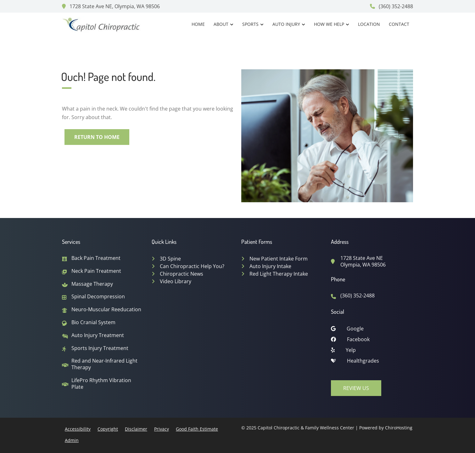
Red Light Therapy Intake (278, 273)
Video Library (175, 281)
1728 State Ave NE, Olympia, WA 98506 (111, 6)
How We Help (329, 24)
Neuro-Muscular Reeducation (106, 309)
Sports (250, 24)
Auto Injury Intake (270, 266)
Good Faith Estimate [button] (197, 429)
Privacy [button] (161, 429)
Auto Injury (286, 24)
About (221, 24)
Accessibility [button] (78, 429)
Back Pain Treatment (95, 258)
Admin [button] (72, 440)
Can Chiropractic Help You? (192, 266)
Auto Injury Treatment (97, 335)
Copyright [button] (108, 429)
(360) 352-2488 (391, 6)
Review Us (356, 388)
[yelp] (372, 351)
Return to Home (97, 137)
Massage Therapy (92, 284)
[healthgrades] (372, 362)
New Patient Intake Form (278, 258)
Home (198, 24)
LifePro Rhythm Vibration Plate (101, 383)
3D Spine (170, 258)
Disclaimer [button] (136, 429)
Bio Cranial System (93, 322)
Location (369, 24)
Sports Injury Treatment (99, 348)
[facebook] (372, 340)
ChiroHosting (398, 428)
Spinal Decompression (98, 296)
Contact (399, 24)
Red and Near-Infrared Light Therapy (104, 364)
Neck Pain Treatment (96, 271)
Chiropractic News (181, 273)
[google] (372, 330)
